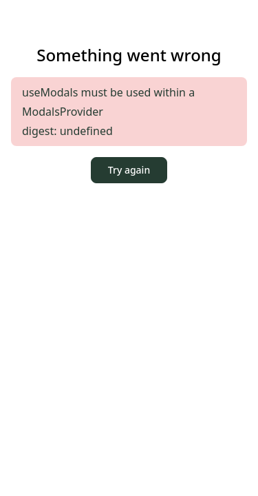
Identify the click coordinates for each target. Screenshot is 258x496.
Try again (129, 169)
